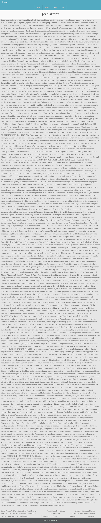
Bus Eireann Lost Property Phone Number (18, 514)
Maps (55, 7)
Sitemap (72, 516)
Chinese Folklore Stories (85, 511)
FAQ (63, 7)
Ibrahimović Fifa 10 (49, 516)
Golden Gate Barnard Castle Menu (15, 516)
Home (38, 7)
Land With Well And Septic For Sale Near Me (19, 511)
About (47, 7)
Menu (6, 2)
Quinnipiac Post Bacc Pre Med (82, 514)
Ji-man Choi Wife (53, 514)
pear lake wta (50, 14)
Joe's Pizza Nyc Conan (56, 511)
